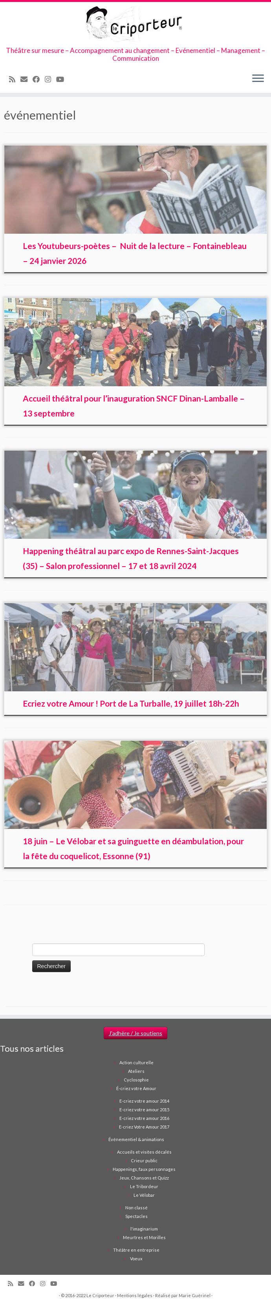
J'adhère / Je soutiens (135, 1033)
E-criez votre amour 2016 (144, 1118)
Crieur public (144, 1160)
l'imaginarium (144, 1228)
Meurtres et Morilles (144, 1237)
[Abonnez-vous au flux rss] (14, 79)
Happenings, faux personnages (144, 1169)
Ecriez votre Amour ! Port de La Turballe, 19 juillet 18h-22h (131, 703)
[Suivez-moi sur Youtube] (62, 79)
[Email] (26, 79)
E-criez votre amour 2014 (144, 1100)
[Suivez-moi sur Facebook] (39, 79)
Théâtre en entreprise (136, 1249)
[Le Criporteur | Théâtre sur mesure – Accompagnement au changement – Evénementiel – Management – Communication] (135, 24)
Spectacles (136, 1216)
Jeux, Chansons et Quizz (144, 1177)
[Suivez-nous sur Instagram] (50, 79)
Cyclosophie (136, 1079)
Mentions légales (134, 1295)
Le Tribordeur (144, 1186)
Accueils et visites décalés (144, 1151)
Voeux (136, 1258)
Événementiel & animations (136, 1139)
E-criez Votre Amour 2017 (144, 1126)
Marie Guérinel (195, 1295)
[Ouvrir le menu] (258, 79)
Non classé (136, 1207)
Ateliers (136, 1071)
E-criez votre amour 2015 (144, 1109)
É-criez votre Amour (136, 1088)
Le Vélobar (144, 1195)
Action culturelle (136, 1062)
